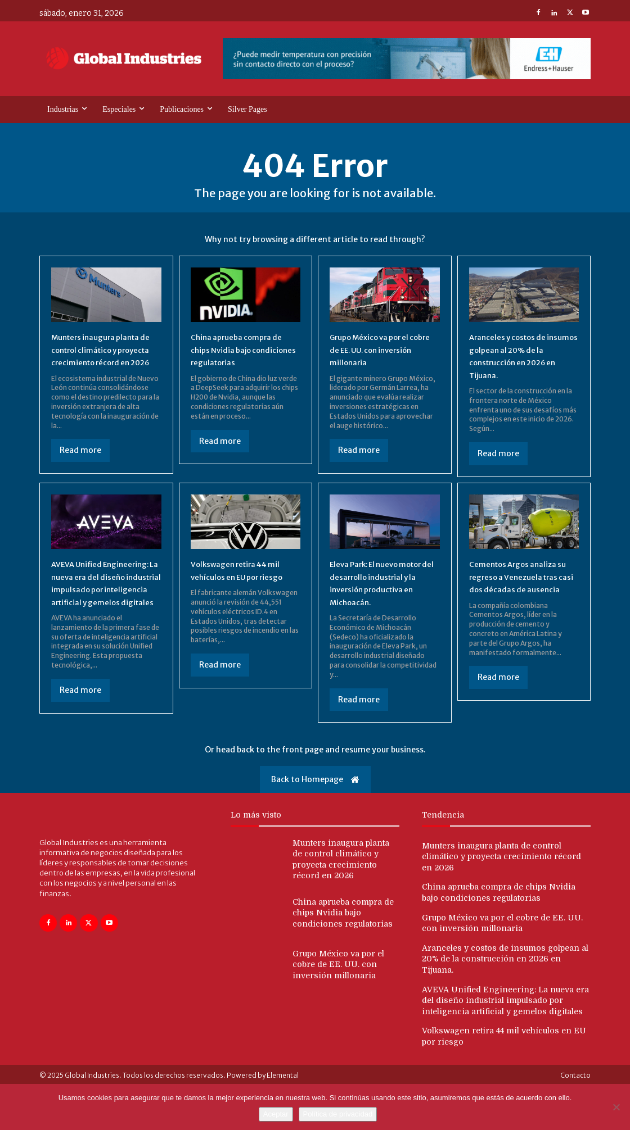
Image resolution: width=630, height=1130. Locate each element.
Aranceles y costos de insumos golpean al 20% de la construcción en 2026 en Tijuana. (505, 987)
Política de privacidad (338, 1114)
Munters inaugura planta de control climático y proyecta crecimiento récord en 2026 (501, 884)
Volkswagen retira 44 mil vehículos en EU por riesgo (243, 589)
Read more (80, 466)
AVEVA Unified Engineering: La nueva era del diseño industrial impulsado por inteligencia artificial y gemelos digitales (104, 608)
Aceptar (276, 1114)
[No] (616, 1107)
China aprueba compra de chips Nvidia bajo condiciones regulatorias (244, 352)
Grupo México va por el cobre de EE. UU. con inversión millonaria (378, 352)
